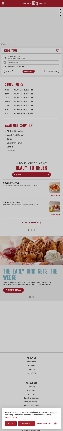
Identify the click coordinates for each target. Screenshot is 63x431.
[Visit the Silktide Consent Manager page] (55, 423)
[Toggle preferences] (44, 423)
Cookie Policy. (11, 417)
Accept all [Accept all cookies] (10, 424)
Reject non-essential (26, 424)
